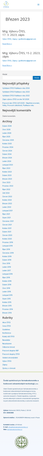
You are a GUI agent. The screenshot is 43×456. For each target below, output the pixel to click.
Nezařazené (6, 344)
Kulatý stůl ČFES (8, 336)
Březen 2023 (7, 179)
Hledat (4, 74)
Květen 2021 (6, 228)
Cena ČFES (6, 326)
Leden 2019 (6, 267)
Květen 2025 (7, 144)
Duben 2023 (6, 175)
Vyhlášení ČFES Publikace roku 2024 (16, 88)
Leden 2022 (6, 207)
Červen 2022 (7, 196)
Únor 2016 (6, 288)
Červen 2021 (7, 225)
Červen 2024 (7, 151)
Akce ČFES (6, 322)
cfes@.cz (18, 427)
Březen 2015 (7, 306)
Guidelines (6, 329)
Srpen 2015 (6, 299)
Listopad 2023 (7, 165)
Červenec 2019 (8, 253)
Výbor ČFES (6, 39)
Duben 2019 (6, 260)
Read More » (7, 44)
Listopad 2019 (7, 246)
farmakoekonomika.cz (14, 429)
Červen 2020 (7, 235)
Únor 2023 (6, 182)
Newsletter (6, 340)
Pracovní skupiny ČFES (11, 354)
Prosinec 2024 (7, 147)
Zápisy (14, 39)
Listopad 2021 (7, 211)
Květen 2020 (7, 239)
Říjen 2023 (6, 168)
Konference (6, 333)
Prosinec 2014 (7, 309)
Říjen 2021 (6, 214)
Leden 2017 (6, 270)
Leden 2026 (6, 133)
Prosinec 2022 (7, 186)
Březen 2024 (7, 158)
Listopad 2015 (7, 295)
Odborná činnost (8, 347)
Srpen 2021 (6, 218)
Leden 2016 (6, 292)
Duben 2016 (6, 285)
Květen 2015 (6, 302)
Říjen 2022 (6, 189)
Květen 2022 (7, 200)
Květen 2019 (6, 256)
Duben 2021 (6, 232)
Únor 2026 (6, 129)
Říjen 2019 (6, 249)
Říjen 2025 (6, 137)
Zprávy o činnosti (8, 368)
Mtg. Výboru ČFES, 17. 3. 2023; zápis (13, 33)
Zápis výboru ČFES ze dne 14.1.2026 (15, 99)
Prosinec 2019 (7, 242)
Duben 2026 (7, 126)
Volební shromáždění (10, 358)
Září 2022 (6, 193)
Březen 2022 (7, 203)
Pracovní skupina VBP (10, 351)
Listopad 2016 (7, 274)
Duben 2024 (6, 154)
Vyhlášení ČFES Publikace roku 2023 (16, 92)
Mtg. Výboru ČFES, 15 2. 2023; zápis (21, 54)
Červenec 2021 (8, 221)
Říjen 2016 (6, 277)
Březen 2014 (7, 313)
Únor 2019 (6, 263)
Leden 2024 (6, 161)
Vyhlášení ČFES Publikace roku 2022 (16, 96)
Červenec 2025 (8, 140)
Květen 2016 (6, 281)
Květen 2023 (7, 172)
